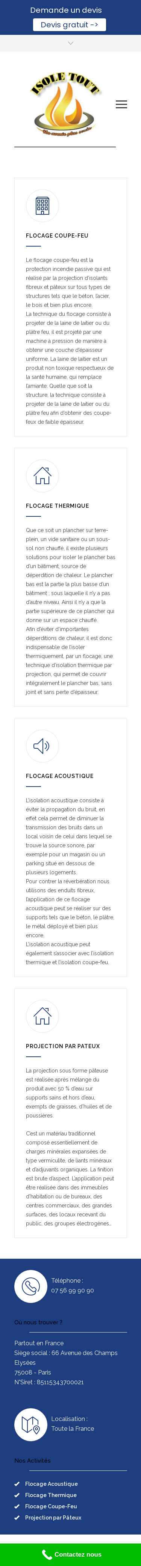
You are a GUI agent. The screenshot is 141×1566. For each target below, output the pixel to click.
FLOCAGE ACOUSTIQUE (60, 776)
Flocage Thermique (51, 1495)
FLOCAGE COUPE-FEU (57, 236)
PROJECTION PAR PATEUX (63, 1046)
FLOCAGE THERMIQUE (57, 506)
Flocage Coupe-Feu (51, 1506)
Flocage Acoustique (51, 1484)
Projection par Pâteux (53, 1518)
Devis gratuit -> (70, 24)
